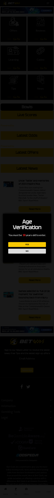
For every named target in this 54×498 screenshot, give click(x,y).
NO (26, 251)
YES (27, 244)
